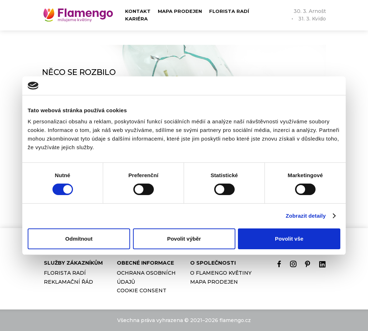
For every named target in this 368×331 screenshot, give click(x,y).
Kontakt (138, 11)
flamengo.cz (235, 320)
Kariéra (136, 19)
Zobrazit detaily (306, 216)
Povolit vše (289, 239)
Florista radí (229, 11)
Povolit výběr (184, 239)
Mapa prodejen (180, 11)
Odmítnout (79, 239)
